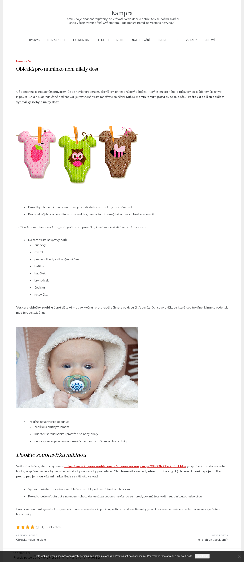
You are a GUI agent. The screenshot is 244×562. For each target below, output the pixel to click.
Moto (120, 40)
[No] (239, 556)
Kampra (122, 13)
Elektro (103, 40)
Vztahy (191, 40)
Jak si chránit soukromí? (212, 539)
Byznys (34, 40)
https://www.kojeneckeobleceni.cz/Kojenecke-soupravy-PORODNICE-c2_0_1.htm (125, 466)
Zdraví (210, 40)
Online (162, 40)
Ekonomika (81, 40)
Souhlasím (202, 556)
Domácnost (56, 40)
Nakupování (141, 40)
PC (176, 40)
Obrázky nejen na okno (31, 539)
